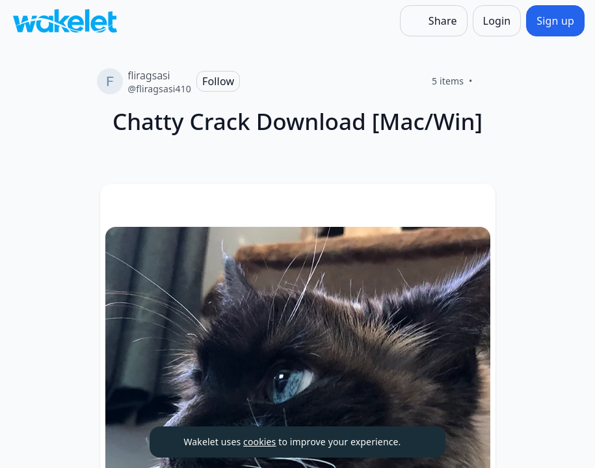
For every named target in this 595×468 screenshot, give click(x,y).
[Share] (434, 20)
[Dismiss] (419, 442)
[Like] (488, 81)
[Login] (497, 20)
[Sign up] (555, 20)
